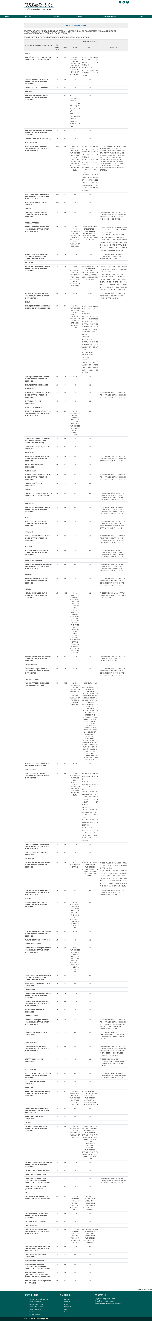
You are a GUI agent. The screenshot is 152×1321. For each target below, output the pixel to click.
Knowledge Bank (109, 16)
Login (66, 1312)
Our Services (55, 16)
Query (66, 1309)
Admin (141, 16)
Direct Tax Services (36, 1302)
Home (7, 16)
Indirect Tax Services (36, 1304)
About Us (27, 16)
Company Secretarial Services (39, 1299)
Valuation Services (35, 1309)
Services (67, 1299)
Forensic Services (35, 1314)
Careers (79, 16)
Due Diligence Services (37, 1312)
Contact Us (67, 1307)
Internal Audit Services (37, 1307)
